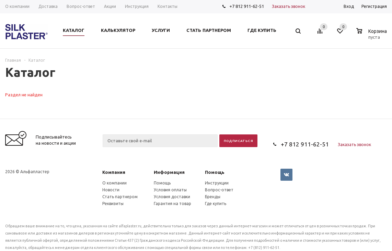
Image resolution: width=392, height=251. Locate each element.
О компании (114, 183)
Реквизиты (113, 203)
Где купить (215, 203)
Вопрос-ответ (219, 190)
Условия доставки (172, 196)
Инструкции (217, 183)
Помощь (214, 172)
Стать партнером (120, 196)
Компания (113, 172)
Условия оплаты (170, 190)
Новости (110, 190)
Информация (169, 172)
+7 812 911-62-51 (246, 6)
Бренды (212, 196)
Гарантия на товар (172, 203)
